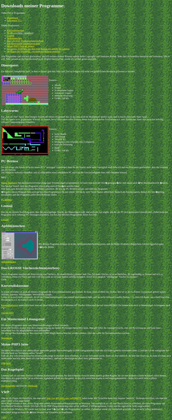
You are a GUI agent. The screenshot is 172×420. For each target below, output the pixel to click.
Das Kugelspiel (8, 386)
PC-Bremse (12, 33)
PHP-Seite (6, 363)
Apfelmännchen (14, 38)
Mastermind (6, 338)
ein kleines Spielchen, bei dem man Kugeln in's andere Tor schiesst (38, 49)
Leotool (10, 35)
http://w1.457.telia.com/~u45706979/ (64, 398)
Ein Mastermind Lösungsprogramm (23, 43)
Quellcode (33, 386)
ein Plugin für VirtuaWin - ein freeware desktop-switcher (33, 51)
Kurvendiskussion (15, 30)
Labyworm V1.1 (14, 20)
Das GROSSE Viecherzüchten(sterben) (25, 41)
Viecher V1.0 (7, 313)
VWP (3, 417)
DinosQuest (12, 18)
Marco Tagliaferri (9, 183)
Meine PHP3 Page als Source (20, 46)
